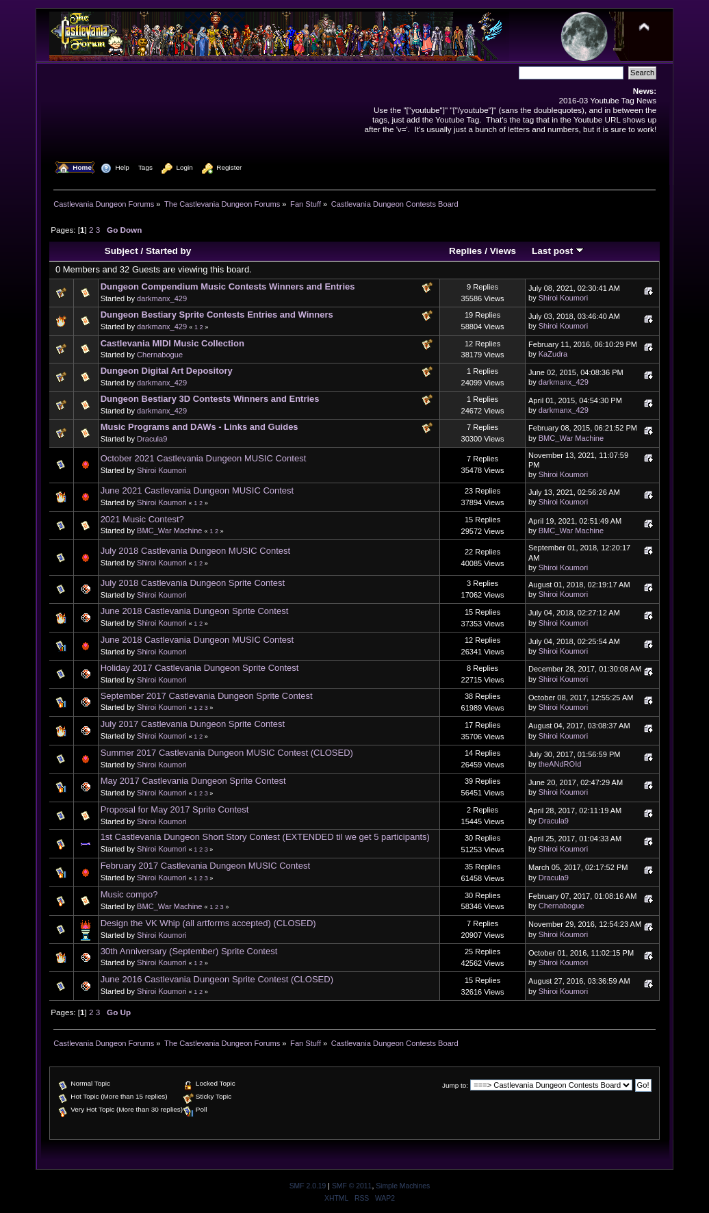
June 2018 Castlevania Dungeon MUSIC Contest (197, 640)
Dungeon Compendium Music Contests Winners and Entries (228, 286)
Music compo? (129, 894)
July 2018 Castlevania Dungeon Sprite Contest (193, 583)
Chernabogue (160, 354)
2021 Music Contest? (142, 519)
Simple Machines (403, 1186)
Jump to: (455, 1085)
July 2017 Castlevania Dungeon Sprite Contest (193, 724)
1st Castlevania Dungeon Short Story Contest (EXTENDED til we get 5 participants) (265, 837)
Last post (558, 251)
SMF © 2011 (352, 1186)
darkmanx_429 (162, 298)
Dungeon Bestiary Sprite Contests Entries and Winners (217, 314)
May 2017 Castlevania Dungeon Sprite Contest (193, 781)
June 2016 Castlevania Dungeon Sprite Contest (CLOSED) (217, 979)
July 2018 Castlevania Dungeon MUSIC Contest (195, 551)
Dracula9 (152, 439)
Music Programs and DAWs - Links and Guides (199, 427)
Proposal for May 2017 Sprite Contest (175, 809)
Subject (121, 251)
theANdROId (560, 764)
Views (503, 251)
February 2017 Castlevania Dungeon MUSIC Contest (205, 865)
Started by (168, 251)
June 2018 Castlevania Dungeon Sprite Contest (195, 611)
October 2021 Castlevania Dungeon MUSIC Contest (204, 458)
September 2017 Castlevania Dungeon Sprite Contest (207, 696)
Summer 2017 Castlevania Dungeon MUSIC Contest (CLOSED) (227, 753)
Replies (465, 251)
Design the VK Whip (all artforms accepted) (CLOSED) (208, 923)
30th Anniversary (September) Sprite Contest (189, 951)
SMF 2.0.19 (307, 1186)
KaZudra (553, 354)
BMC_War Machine (571, 438)
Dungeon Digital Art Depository (167, 371)
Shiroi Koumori (563, 298)
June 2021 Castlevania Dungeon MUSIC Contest (197, 490)
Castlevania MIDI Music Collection (172, 343)
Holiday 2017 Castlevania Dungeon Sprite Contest (200, 668)
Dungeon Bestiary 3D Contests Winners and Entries (210, 399)
